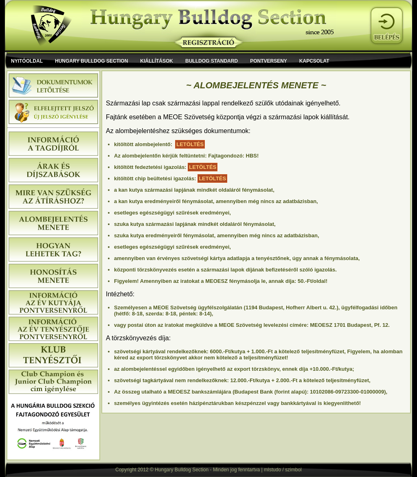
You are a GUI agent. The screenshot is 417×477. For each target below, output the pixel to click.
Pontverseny (268, 61)
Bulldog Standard (211, 61)
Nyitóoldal (27, 61)
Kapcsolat (314, 61)
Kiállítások (156, 61)
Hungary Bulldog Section (91, 61)
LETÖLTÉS (190, 144)
